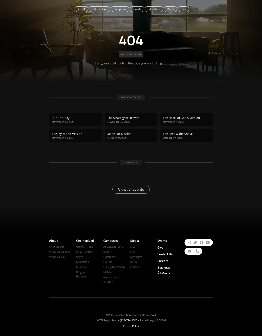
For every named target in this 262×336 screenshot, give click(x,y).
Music (134, 262)
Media (170, 9)
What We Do (57, 257)
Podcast (135, 267)
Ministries (82, 262)
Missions (81, 267)
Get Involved (99, 9)
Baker (107, 251)
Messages (136, 257)
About (81, 9)
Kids (132, 246)
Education (154, 9)
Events (137, 9)
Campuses (120, 9)
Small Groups (84, 251)
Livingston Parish (114, 267)
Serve (79, 257)
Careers (162, 260)
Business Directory (163, 270)
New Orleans (111, 277)
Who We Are (57, 246)
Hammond (109, 257)
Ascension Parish (113, 246)
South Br (108, 282)
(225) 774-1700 (128, 320)
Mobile (107, 272)
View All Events (131, 189)
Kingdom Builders (81, 274)
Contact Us (164, 254)
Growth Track (84, 246)
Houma (107, 262)
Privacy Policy (131, 325)
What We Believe (59, 251)
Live (132, 251)
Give (183, 9)
